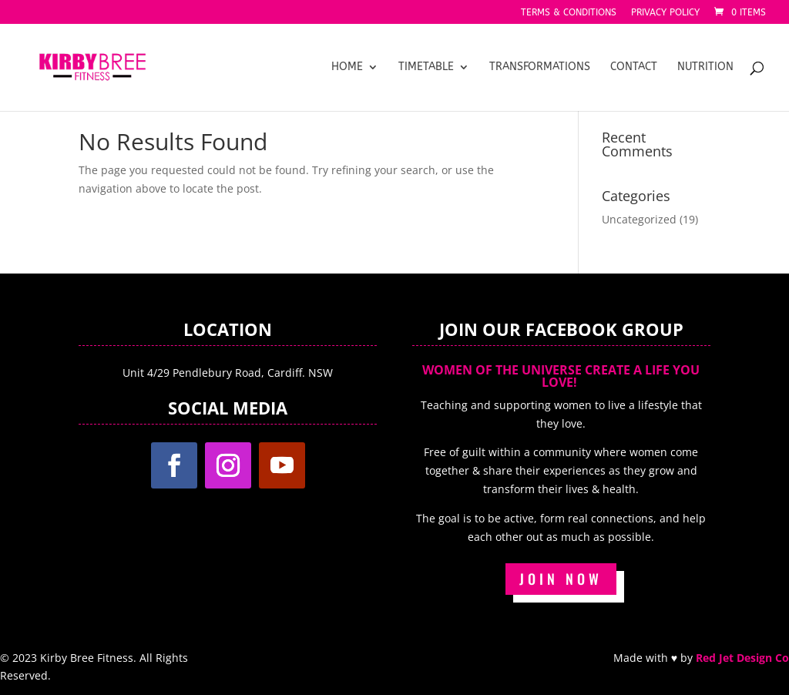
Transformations (539, 67)
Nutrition (705, 67)
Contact (633, 67)
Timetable (426, 67)
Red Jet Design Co (742, 657)
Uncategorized (639, 219)
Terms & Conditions (568, 13)
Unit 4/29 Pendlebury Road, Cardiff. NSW (228, 372)
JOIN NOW (561, 579)
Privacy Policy (665, 13)
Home (347, 67)
